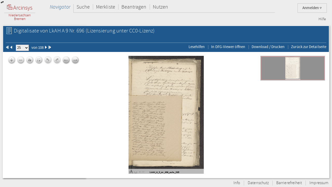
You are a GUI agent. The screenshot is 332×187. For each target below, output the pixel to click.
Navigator (60, 7)
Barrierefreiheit (289, 183)
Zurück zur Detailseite (308, 46)
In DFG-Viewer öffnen (228, 46)
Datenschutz (258, 183)
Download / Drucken (268, 46)
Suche (83, 7)
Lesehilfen (197, 46)
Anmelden (312, 7)
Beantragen (134, 7)
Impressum (318, 183)
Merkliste (105, 7)
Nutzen (160, 7)
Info (236, 183)
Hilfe (322, 19)
